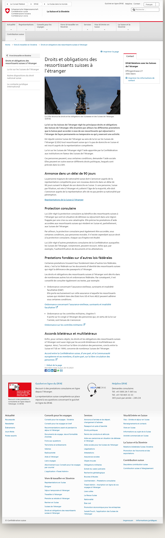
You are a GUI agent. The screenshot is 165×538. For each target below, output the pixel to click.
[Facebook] (46, 370)
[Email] (61, 370)
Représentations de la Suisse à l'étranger (64, 199)
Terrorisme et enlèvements (55, 445)
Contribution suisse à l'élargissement (138, 469)
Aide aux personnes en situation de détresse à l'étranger (102, 439)
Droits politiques (91, 430)
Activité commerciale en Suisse (135, 436)
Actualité (11, 27)
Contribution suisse (15, 37)
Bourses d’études (91, 477)
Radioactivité (50, 453)
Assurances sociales (92, 457)
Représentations (26, 27)
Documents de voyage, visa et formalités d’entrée (61, 435)
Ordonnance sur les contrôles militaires (65, 325)
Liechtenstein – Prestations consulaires (99, 481)
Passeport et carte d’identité (95, 426)
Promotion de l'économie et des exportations (136, 452)
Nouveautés (10, 420)
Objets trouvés (90, 461)
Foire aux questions (53, 441)
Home (7, 45)
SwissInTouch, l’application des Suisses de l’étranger (101, 512)
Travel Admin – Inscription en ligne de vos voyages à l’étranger (101, 486)
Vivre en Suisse (129, 428)
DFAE (36, 4)
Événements (10, 428)
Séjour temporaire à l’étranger (57, 491)
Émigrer (48, 487)
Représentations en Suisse (55, 483)
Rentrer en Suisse (52, 502)
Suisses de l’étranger (53, 507)
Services (87, 27)
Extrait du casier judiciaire (94, 469)
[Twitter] (49, 370)
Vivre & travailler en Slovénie (70, 27)
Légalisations (89, 449)
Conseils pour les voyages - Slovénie (59, 420)
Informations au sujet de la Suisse (137, 432)
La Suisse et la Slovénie (128, 27)
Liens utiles (88, 491)
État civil (87, 503)
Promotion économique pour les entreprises (102, 507)
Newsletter (9, 424)
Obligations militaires (93, 465)
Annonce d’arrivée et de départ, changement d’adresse (97, 421)
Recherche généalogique (94, 473)
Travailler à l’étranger (53, 495)
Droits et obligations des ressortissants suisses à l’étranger (60, 512)
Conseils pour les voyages (46, 27)
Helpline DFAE (119, 383)
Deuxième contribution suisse (135, 465)
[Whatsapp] (58, 370)
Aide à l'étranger (51, 457)
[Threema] (55, 370)
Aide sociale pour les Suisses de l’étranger (101, 445)
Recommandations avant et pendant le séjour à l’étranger (61, 429)
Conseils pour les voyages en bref (58, 424)
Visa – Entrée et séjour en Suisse (136, 420)
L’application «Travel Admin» (57, 471)
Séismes (48, 449)
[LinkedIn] (52, 370)
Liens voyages (50, 461)
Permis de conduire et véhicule (96, 434)
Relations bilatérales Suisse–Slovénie (138, 447)
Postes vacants (11, 436)
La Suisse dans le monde (57, 4)
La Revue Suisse (90, 495)
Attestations (89, 453)
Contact (129, 56)
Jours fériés (9, 432)
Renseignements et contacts (134, 424)
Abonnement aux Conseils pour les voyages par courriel (62, 466)
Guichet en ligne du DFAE (48, 383)
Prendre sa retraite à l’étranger (57, 499)
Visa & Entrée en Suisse (104, 27)
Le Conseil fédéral (17, 4)
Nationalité (88, 499)
